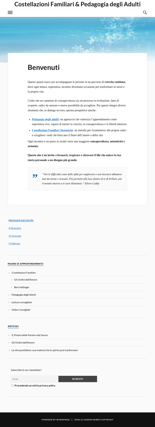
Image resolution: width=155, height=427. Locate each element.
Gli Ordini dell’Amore (25, 279)
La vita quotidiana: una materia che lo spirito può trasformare (45, 350)
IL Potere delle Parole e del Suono (30, 334)
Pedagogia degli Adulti (24, 294)
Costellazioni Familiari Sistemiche (52, 130)
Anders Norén (92, 419)
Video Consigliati (21, 309)
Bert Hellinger (21, 287)
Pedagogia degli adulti (45, 119)
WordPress (63, 419)
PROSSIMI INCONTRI (21, 220)
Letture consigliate (22, 302)
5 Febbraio (14, 243)
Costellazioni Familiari (24, 272)
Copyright (107, 419)
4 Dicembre (15, 228)
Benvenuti (44, 67)
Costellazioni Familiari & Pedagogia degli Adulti (77, 4)
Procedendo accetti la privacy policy (33, 385)
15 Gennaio (15, 235)
